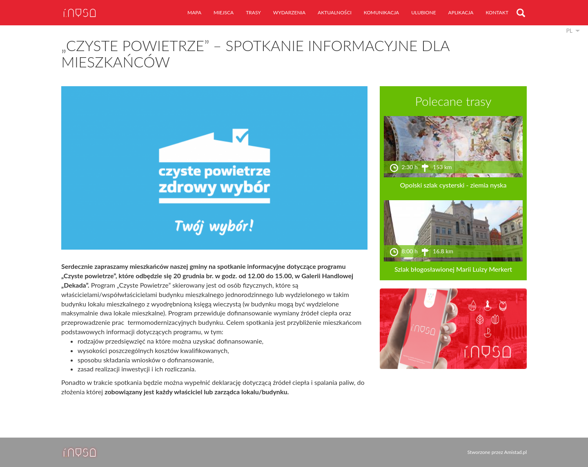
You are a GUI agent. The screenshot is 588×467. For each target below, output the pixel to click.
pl (569, 30)
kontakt (497, 12)
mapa (194, 12)
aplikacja (461, 12)
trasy (253, 12)
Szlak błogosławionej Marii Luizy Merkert (453, 269)
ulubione (423, 12)
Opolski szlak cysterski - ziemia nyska (453, 185)
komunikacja (381, 12)
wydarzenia (289, 12)
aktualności (335, 12)
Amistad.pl (515, 452)
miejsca (224, 12)
